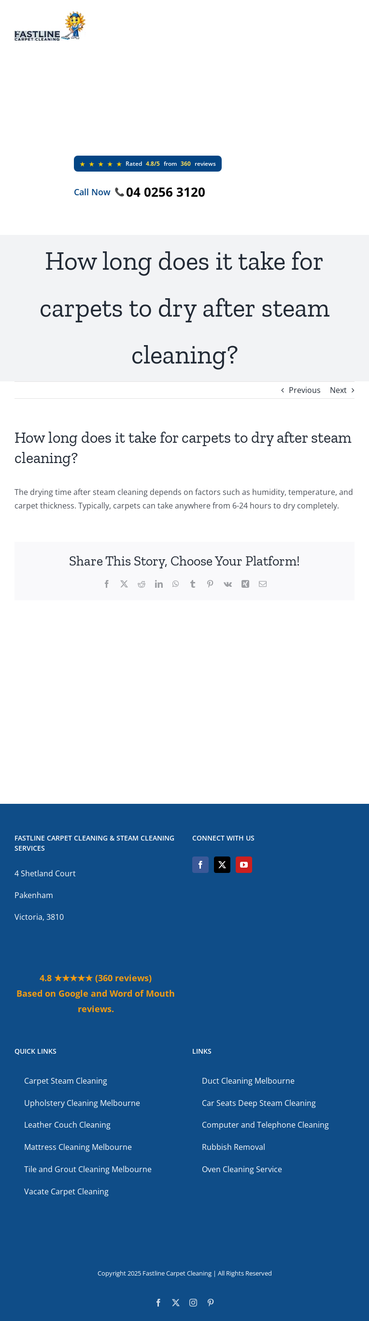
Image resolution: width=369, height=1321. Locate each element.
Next (338, 390)
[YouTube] (244, 864)
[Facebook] (200, 864)
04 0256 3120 (165, 192)
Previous (305, 390)
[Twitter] (222, 864)
